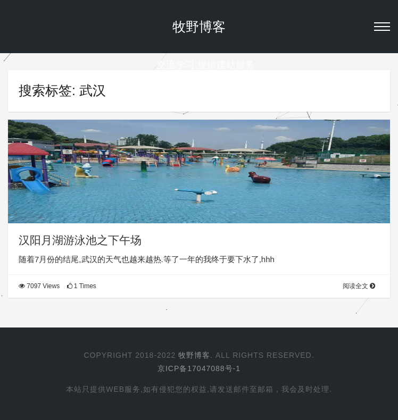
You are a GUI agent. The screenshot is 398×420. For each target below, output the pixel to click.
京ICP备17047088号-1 (199, 368)
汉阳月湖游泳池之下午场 (80, 240)
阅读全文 (359, 286)
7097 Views (39, 286)
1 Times (81, 286)
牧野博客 (199, 26)
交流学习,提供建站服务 (199, 65)
